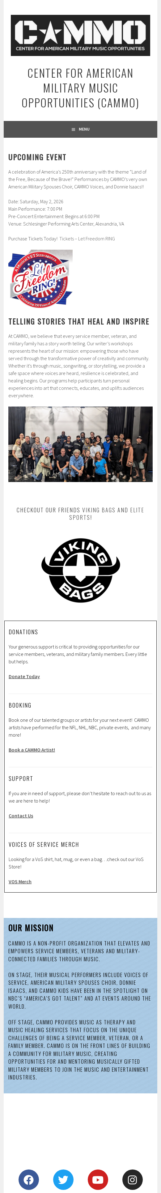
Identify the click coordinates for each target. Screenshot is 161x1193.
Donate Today (24, 676)
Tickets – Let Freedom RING (87, 238)
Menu (84, 129)
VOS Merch (20, 881)
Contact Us (21, 815)
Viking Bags (99, 510)
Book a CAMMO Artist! (32, 750)
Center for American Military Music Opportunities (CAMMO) (80, 87)
